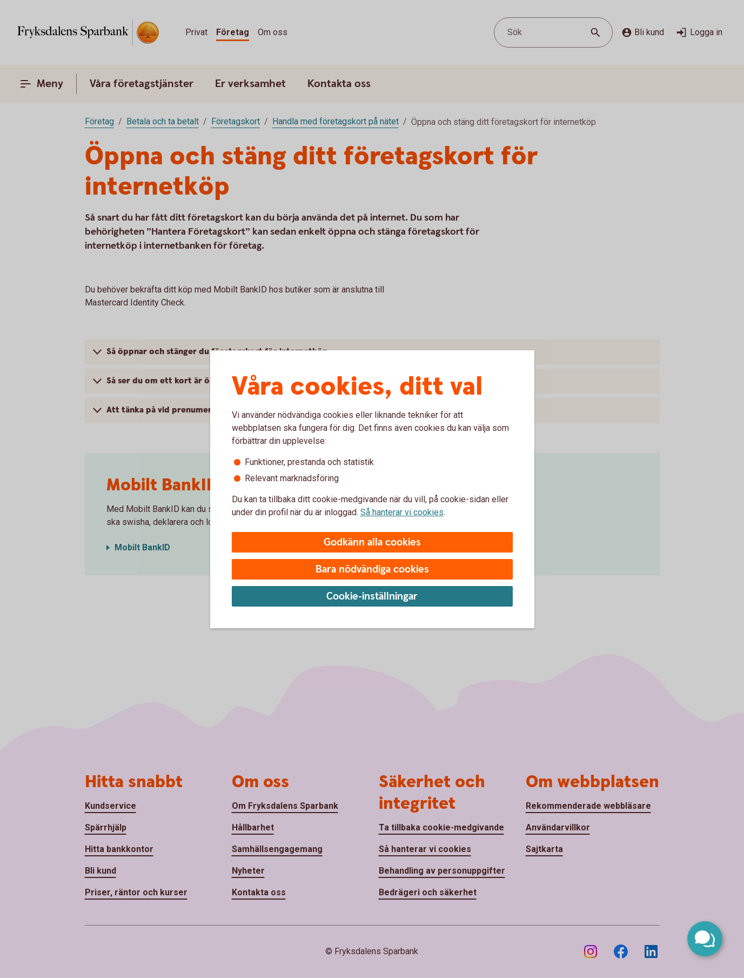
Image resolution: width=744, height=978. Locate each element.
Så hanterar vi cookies (402, 512)
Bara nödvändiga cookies (372, 569)
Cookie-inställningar (372, 596)
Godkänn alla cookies (372, 542)
